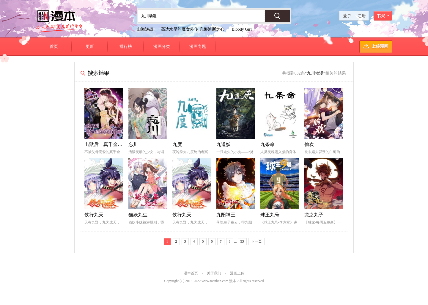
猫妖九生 (137, 214)
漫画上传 (237, 273)
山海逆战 (145, 29)
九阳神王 (225, 214)
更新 (90, 46)
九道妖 (223, 144)
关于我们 (214, 273)
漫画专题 (197, 46)
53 (242, 241)
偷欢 (309, 144)
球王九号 (269, 214)
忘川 (133, 144)
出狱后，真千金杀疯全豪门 (112, 144)
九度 (177, 144)
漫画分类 (161, 46)
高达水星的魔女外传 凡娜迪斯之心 (192, 29)
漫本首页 (191, 273)
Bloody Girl (242, 29)
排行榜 (125, 46)
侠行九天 (93, 214)
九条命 (267, 144)
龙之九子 (313, 214)
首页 (54, 46)
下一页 (256, 241)
